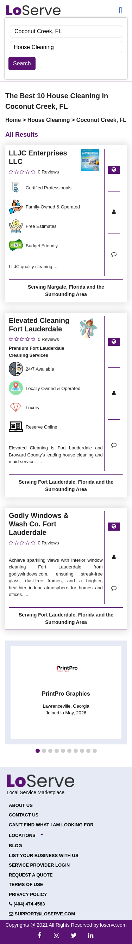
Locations (22, 835)
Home (14, 120)
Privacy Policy (28, 894)
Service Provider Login (39, 865)
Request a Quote (31, 875)
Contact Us (23, 815)
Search (22, 63)
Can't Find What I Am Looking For (51, 824)
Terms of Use (26, 884)
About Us (21, 805)
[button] (38, 751)
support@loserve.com (42, 913)
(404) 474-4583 (27, 904)
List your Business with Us (43, 855)
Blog (15, 845)
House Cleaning (49, 120)
